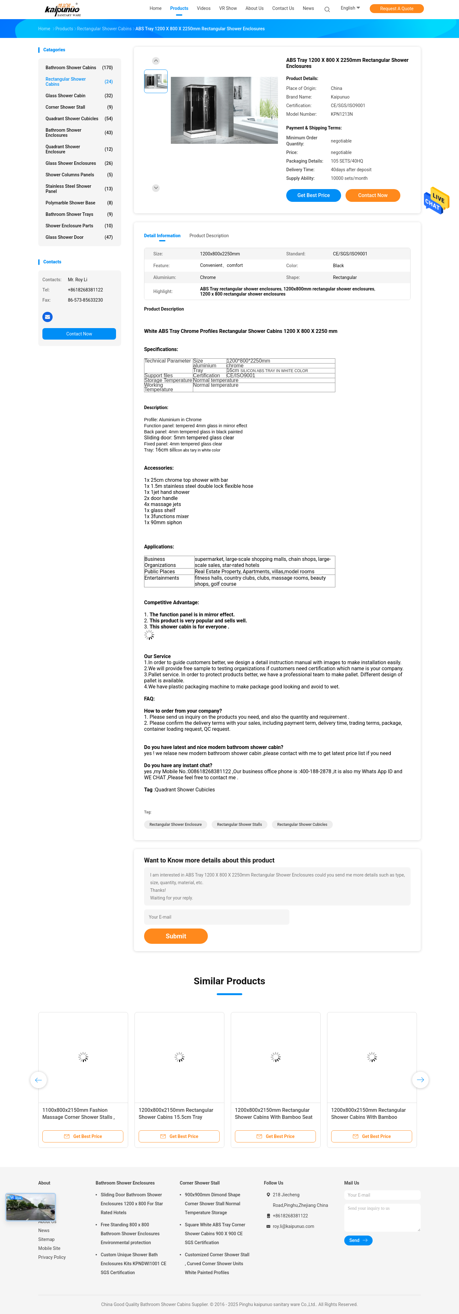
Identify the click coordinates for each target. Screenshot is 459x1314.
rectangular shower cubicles (302, 824)
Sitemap (46, 1239)
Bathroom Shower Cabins (79, 67)
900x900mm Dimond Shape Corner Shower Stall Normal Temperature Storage (212, 1203)
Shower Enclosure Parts (79, 226)
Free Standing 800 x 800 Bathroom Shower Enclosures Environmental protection (130, 1233)
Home (44, 1194)
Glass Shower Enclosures (79, 163)
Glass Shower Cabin (79, 95)
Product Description (209, 235)
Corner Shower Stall (79, 107)
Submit (176, 936)
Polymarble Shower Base (79, 203)
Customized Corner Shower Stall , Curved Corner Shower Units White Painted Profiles (217, 1263)
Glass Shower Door (79, 237)
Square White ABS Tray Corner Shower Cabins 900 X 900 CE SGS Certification (215, 1233)
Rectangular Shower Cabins (79, 82)
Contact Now (79, 333)
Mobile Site (49, 1248)
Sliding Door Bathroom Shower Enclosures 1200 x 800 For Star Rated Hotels (132, 1203)
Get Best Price (313, 195)
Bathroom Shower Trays (79, 214)
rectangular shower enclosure (175, 824)
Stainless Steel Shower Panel (79, 189)
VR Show (47, 1212)
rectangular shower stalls (239, 824)
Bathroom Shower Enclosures (79, 133)
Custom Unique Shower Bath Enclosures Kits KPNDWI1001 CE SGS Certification (133, 1263)
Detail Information (162, 235)
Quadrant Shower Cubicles (79, 118)
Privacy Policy (52, 1257)
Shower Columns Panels (79, 175)
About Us (47, 1221)
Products (47, 1203)
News (43, 1230)
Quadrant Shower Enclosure (79, 149)
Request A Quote (396, 8)
